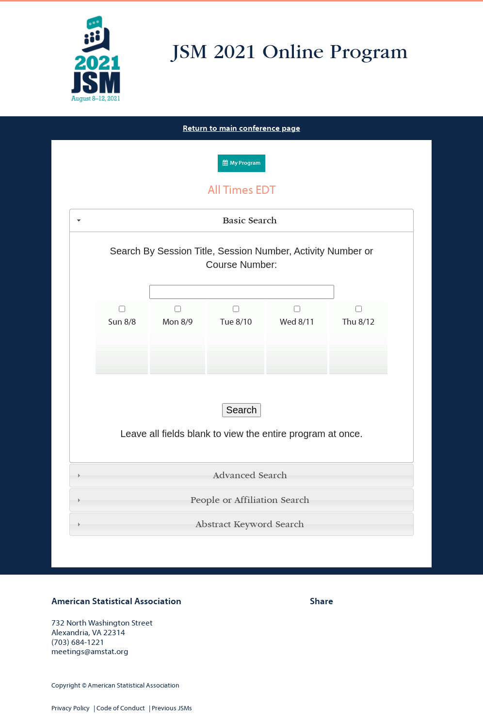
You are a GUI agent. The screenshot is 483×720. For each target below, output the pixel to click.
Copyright (65, 685)
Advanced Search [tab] (181, 475)
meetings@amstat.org (90, 651)
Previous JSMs (172, 708)
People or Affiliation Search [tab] (192, 500)
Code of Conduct (121, 708)
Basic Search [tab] (176, 220)
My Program (241, 162)
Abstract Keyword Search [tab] (189, 524)
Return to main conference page (241, 128)
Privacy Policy (70, 708)
